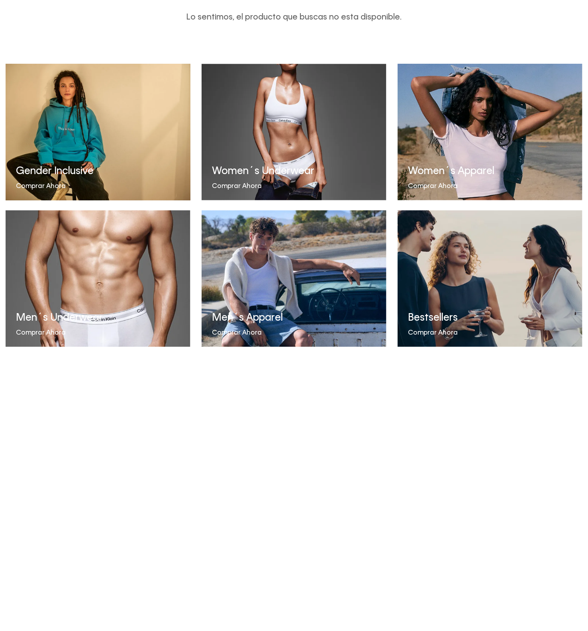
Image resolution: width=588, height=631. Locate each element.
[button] (535, 33)
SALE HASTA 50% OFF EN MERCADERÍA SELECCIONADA (294, 9)
